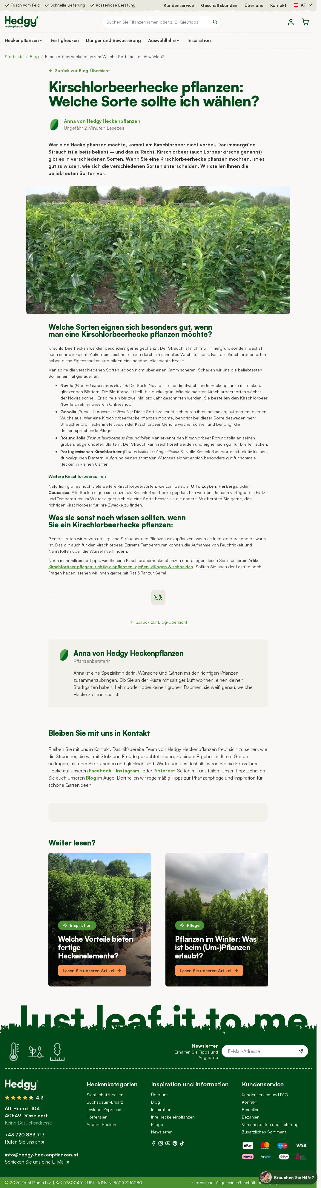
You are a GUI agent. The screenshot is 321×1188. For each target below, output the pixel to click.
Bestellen (250, 1109)
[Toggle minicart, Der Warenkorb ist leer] (305, 22)
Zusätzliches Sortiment (264, 1131)
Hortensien (97, 1116)
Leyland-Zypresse (104, 1109)
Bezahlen (250, 1116)
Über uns (254, 5)
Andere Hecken (101, 1124)
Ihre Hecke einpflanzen (173, 1116)
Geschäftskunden (219, 5)
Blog (34, 56)
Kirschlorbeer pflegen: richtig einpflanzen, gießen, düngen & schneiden (120, 566)
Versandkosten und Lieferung (270, 1124)
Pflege (189, 925)
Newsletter (161, 1131)
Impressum (201, 1182)
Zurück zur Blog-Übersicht (79, 70)
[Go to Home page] (21, 22)
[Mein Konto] (290, 22)
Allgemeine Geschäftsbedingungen (249, 1182)
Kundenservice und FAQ (265, 1094)
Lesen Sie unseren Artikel (92, 970)
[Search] (215, 21)
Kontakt (278, 5)
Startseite (14, 56)
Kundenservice (179, 5)
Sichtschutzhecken (105, 1094)
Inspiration (77, 925)
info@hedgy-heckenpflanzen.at (41, 1155)
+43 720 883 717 (24, 1135)
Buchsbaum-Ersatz (105, 1102)
